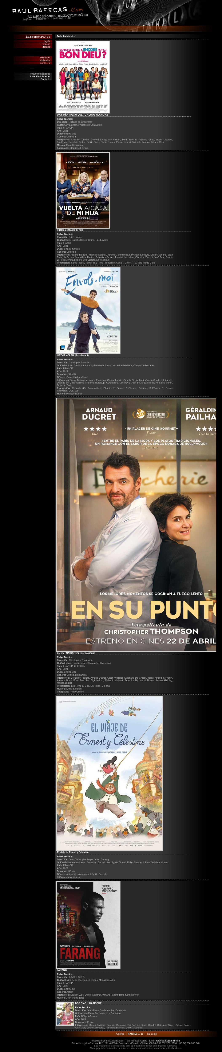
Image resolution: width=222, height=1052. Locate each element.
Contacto (45, 79)
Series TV (45, 63)
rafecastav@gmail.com (168, 1040)
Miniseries (45, 60)
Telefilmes (45, 57)
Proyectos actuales (40, 73)
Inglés (47, 41)
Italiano (46, 46)
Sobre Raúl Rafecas (39, 76)
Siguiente (152, 1034)
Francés (46, 44)
